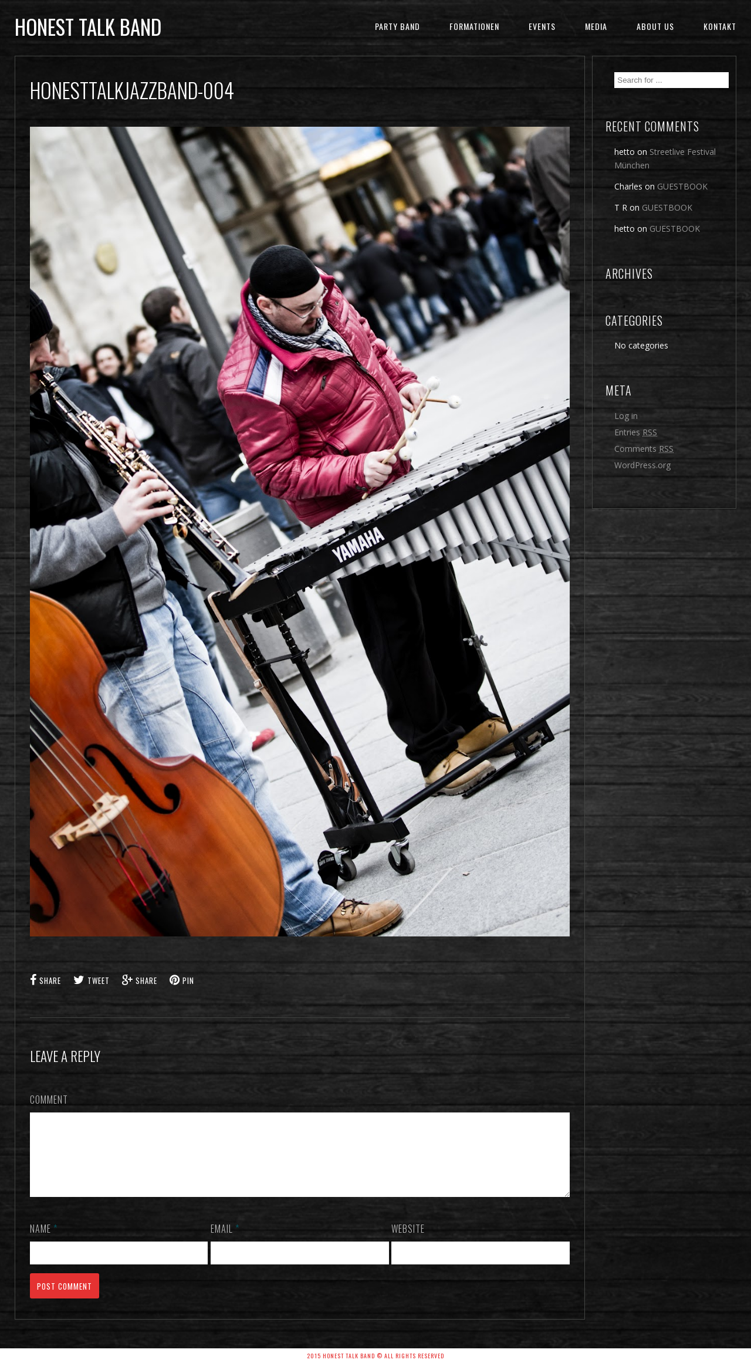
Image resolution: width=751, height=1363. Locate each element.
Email (225, 1243)
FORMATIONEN (474, 26)
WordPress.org (642, 465)
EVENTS (542, 26)
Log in (626, 415)
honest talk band (88, 26)
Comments (644, 448)
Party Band (397, 26)
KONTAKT (719, 26)
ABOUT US (655, 26)
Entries (635, 432)
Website (408, 1243)
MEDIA (596, 26)
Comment (49, 1100)
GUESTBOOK (682, 186)
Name (43, 1243)
